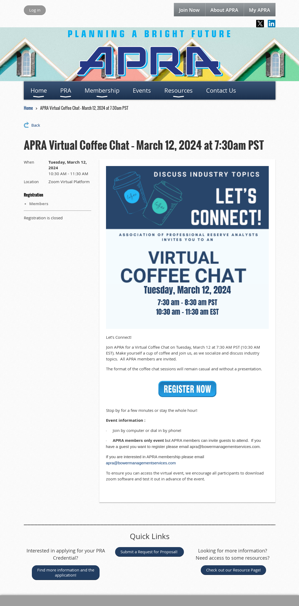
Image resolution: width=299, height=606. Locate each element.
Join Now (189, 10)
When (29, 162)
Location (31, 181)
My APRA (259, 10)
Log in (34, 10)
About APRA (224, 10)
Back (35, 125)
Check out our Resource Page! (233, 570)
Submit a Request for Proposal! (149, 551)
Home (28, 108)
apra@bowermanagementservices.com (141, 463)
